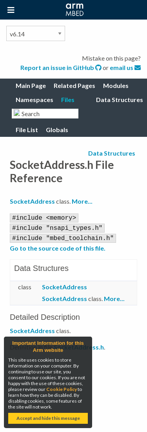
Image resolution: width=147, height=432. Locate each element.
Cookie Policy (61, 389)
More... (82, 201)
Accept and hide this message (48, 418)
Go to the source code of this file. (57, 245)
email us (125, 67)
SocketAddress (32, 201)
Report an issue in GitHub (61, 67)
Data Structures (111, 153)
